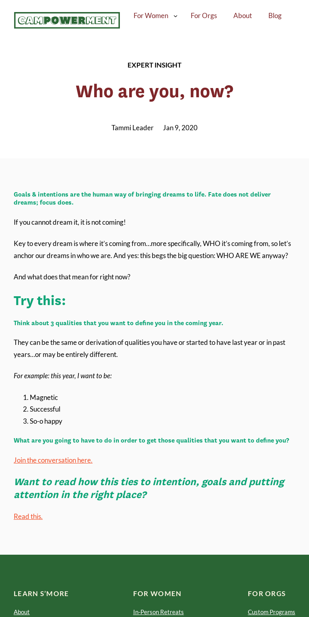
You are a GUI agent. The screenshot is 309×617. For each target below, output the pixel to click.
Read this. (28, 516)
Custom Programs (271, 612)
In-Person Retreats (158, 612)
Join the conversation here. (53, 460)
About (22, 612)
